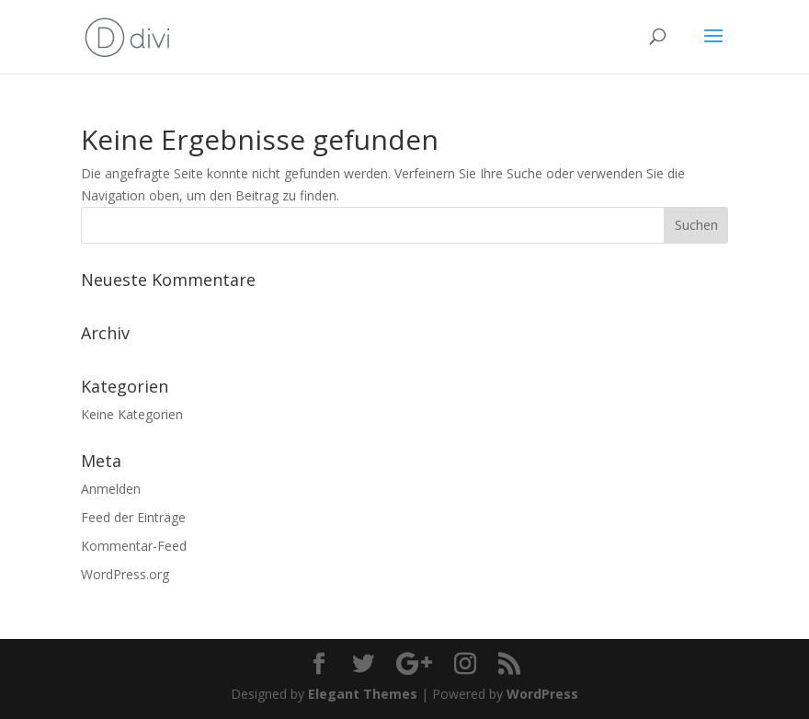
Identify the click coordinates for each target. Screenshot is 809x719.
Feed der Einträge (133, 517)
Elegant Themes (362, 693)
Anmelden (111, 488)
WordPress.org (125, 574)
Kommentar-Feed (134, 545)
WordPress (542, 693)
